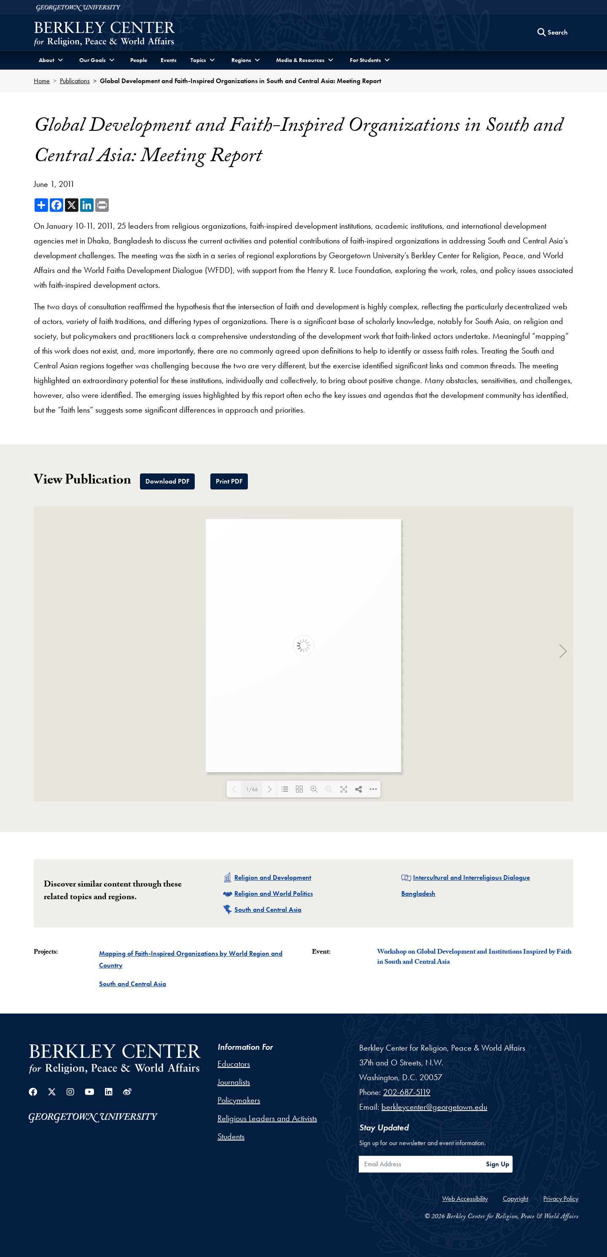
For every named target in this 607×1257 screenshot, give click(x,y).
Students (231, 1136)
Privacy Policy (560, 1198)
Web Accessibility (465, 1198)
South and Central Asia (267, 909)
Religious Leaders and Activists (267, 1118)
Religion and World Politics (273, 893)
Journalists (234, 1081)
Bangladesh (418, 893)
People (138, 60)
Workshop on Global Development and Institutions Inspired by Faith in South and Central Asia (474, 957)
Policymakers (239, 1100)
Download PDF (167, 481)
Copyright (515, 1198)
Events (169, 60)
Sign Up (497, 1164)
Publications (75, 80)
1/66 (252, 789)
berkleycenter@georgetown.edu (434, 1106)
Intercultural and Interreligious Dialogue (471, 877)
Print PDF (229, 481)
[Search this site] (552, 32)
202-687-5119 (406, 1092)
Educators (234, 1063)
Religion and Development (272, 877)
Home (42, 80)
